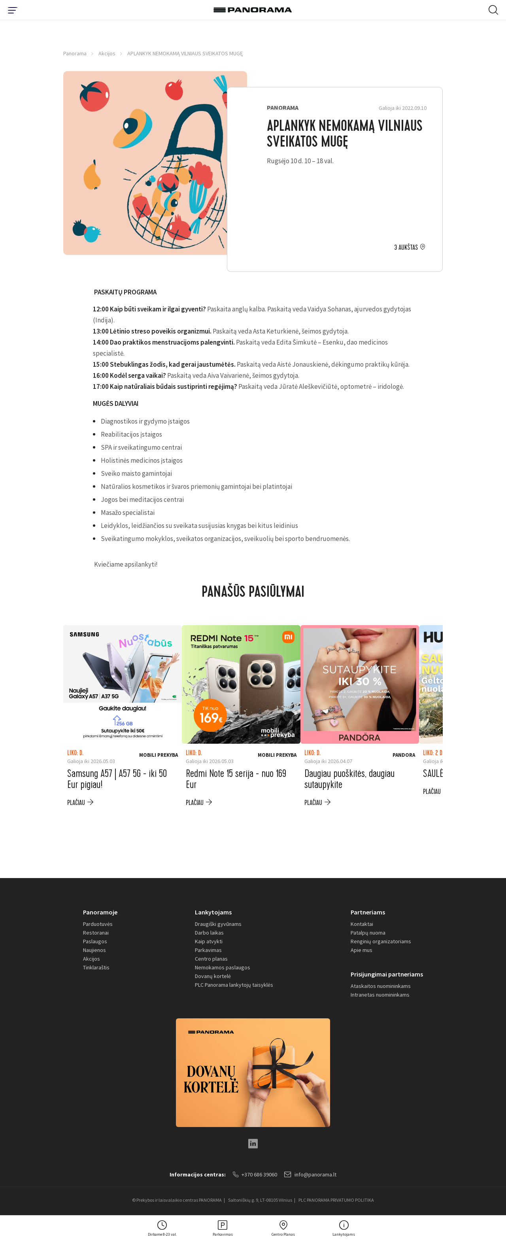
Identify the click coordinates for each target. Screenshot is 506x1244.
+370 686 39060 (255, 1174)
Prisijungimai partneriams (387, 974)
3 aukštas (406, 247)
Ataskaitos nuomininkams (381, 986)
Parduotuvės (98, 923)
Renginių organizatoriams (381, 941)
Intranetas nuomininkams (380, 994)
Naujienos (94, 950)
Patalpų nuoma (368, 932)
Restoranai (96, 932)
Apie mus (361, 950)
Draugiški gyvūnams (218, 923)
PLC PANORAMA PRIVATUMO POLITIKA (336, 1200)
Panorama (75, 53)
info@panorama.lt (310, 1174)
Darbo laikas (209, 932)
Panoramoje (100, 912)
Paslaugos (95, 941)
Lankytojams (213, 912)
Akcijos (106, 53)
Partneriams (368, 912)
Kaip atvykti (209, 941)
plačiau (76, 803)
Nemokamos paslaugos (222, 967)
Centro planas (211, 958)
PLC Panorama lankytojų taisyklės (234, 984)
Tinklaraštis (96, 967)
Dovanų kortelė (213, 976)
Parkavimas (208, 950)
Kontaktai (362, 923)
